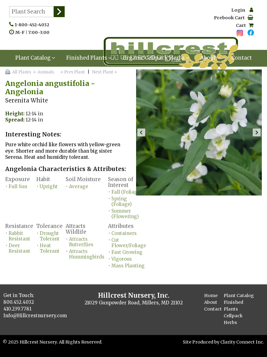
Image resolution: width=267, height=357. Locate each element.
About (210, 57)
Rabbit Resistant (19, 236)
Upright (49, 186)
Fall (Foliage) (126, 192)
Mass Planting (128, 266)
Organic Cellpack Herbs (156, 57)
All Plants (21, 72)
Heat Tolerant (50, 248)
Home (211, 295)
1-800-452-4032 (33, 25)
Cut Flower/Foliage (128, 242)
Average (78, 186)
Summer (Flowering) (125, 213)
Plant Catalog (35, 57)
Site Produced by (201, 342)
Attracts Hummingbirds (86, 254)
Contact (241, 57)
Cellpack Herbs (233, 319)
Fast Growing (127, 252)
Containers (124, 233)
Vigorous (121, 259)
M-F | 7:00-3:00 (33, 32)
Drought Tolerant (50, 236)
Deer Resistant (19, 248)
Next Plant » (105, 72)
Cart (244, 25)
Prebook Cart (233, 17)
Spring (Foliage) (121, 201)
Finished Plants (89, 57)
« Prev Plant (72, 72)
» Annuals (43, 72)
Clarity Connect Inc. (242, 342)
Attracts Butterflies (81, 241)
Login (242, 10)
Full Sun (18, 186)
